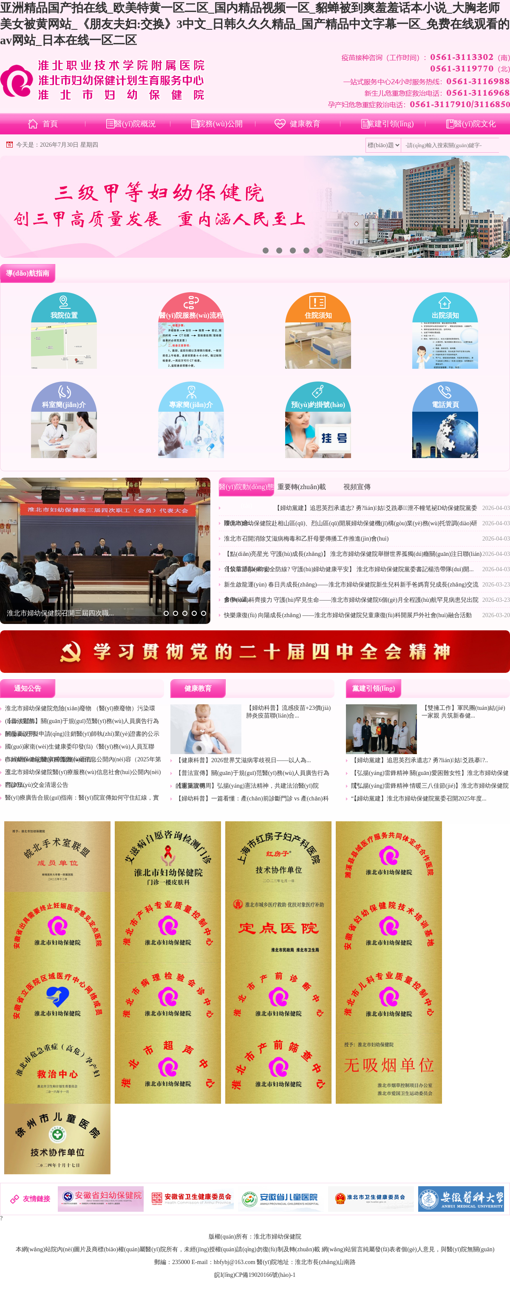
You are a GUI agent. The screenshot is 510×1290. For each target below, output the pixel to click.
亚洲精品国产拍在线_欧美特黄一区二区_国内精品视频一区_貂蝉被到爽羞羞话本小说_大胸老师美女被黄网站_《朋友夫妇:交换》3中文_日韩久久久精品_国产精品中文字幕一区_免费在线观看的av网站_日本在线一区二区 (255, 24)
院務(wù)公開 (220, 124)
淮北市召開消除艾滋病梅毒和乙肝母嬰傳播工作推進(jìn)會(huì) (306, 538)
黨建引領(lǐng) (390, 124)
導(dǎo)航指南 (27, 273)
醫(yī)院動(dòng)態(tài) (246, 496)
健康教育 (305, 124)
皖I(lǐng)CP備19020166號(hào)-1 (254, 1275)
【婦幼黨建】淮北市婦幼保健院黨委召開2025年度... (419, 798)
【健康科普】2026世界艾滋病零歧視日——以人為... (243, 760)
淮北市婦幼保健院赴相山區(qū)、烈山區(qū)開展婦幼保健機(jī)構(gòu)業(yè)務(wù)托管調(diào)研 (350, 523)
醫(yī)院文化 (475, 124)
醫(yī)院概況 (135, 124)
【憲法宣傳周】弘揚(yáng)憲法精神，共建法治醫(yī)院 (247, 786)
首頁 (50, 124)
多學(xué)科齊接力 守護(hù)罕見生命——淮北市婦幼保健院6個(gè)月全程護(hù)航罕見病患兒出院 (351, 600)
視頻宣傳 (357, 486)
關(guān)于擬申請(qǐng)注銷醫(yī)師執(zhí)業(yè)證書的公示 (82, 734)
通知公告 (27, 688)
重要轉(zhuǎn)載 (302, 486)
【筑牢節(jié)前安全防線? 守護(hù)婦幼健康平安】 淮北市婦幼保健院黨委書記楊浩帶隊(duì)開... (349, 569)
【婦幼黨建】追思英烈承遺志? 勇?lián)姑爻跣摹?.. (419, 760)
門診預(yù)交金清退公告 (36, 785)
